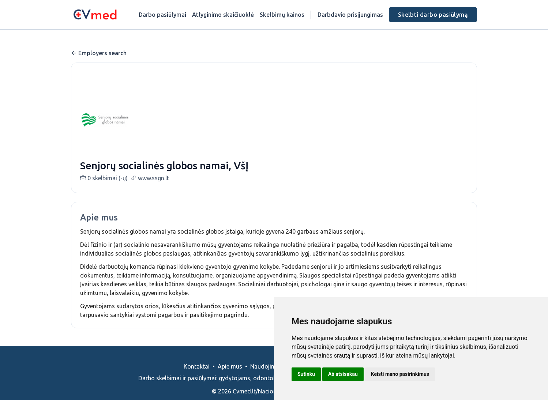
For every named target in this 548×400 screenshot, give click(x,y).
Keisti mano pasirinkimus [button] (400, 374)
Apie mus (230, 375)
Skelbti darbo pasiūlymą (433, 14)
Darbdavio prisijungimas (350, 14)
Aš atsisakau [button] (343, 374)
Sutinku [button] (306, 374)
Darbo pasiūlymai (162, 14)
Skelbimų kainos (282, 14)
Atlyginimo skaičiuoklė (223, 14)
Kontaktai (197, 375)
